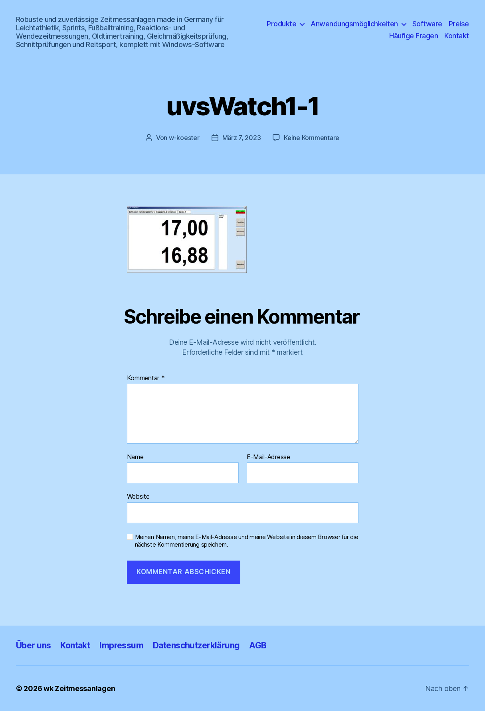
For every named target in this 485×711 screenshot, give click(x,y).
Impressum (121, 645)
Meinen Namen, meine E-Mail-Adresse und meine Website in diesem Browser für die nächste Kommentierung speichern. (246, 540)
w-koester (184, 138)
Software (427, 24)
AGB (257, 645)
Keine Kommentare (311, 138)
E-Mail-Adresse (268, 457)
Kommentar (146, 378)
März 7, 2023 (241, 138)
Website (138, 496)
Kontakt (456, 36)
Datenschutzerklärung (196, 645)
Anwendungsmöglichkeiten (354, 24)
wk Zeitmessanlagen (79, 688)
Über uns (33, 645)
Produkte (281, 24)
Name (135, 457)
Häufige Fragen (413, 36)
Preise (459, 24)
